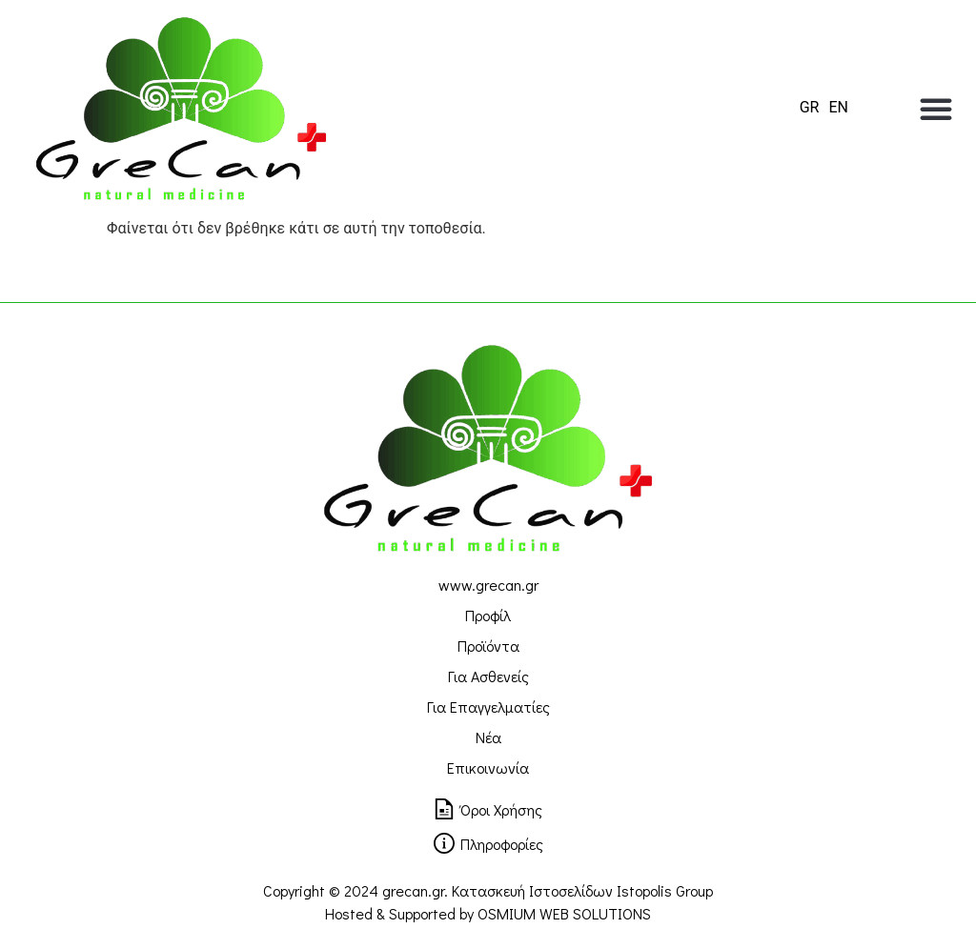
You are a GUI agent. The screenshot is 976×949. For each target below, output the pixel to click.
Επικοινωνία (488, 767)
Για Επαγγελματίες (488, 707)
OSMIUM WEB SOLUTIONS (564, 913)
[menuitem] (809, 107)
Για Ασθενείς (488, 676)
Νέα (488, 737)
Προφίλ (488, 615)
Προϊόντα (488, 646)
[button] (936, 108)
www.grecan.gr (488, 585)
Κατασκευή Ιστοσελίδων (532, 890)
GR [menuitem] (810, 107)
